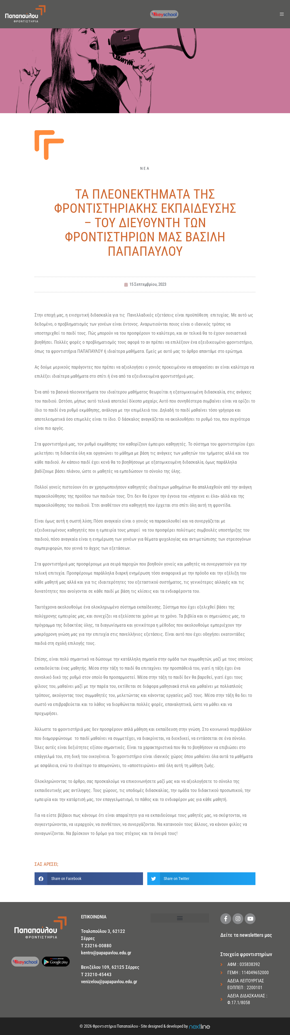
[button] (89, 878)
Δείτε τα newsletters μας (246, 935)
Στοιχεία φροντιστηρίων (246, 954)
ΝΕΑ (145, 168)
